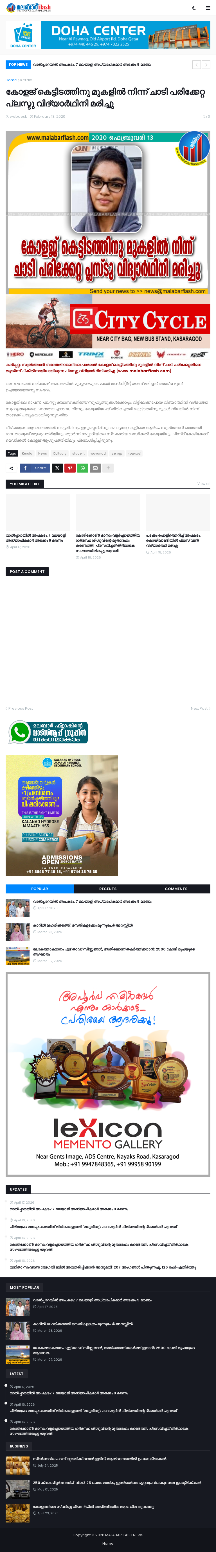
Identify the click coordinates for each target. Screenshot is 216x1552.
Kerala (26, 80)
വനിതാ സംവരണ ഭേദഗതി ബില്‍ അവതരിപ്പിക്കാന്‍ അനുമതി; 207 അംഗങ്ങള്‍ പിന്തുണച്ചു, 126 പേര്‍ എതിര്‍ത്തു (103, 1267)
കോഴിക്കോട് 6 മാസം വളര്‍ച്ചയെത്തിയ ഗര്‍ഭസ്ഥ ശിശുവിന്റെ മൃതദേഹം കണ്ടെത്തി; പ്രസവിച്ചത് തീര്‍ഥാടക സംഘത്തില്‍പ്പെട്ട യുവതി (108, 543)
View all (203, 483)
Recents (108, 888)
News (42, 453)
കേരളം (117, 453)
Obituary (59, 453)
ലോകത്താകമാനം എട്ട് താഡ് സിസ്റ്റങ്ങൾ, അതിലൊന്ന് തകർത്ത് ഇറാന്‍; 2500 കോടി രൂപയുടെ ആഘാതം (114, 952)
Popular (39, 888)
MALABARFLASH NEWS (124, 1535)
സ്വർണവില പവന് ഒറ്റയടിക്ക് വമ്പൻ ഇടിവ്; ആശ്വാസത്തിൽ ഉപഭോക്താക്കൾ (99, 1459)
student (78, 453)
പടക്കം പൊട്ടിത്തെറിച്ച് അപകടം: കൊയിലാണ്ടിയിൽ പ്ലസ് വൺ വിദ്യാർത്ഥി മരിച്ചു (173, 540)
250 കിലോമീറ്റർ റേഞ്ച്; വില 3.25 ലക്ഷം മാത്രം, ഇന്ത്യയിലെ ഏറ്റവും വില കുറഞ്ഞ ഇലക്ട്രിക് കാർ (117, 1482)
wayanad (98, 453)
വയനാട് (134, 453)
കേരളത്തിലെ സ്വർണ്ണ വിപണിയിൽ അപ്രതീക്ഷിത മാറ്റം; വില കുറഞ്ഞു (93, 1506)
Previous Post (20, 708)
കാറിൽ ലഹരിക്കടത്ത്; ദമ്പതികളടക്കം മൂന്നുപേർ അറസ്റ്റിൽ (82, 925)
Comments (176, 888)
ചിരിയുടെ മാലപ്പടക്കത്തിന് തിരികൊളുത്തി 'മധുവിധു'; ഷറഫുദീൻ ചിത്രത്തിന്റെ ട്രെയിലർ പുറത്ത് (93, 1226)
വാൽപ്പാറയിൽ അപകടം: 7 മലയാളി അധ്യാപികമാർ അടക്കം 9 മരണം (92, 64)
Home (11, 80)
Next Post (199, 708)
